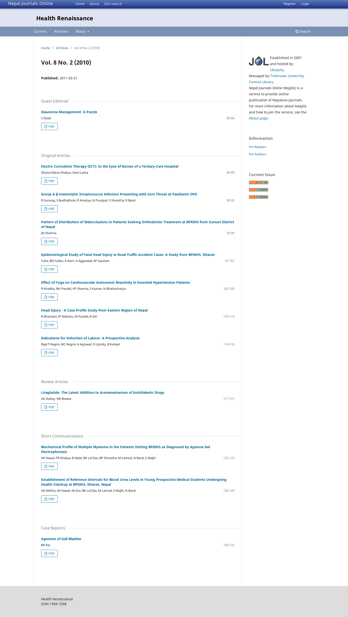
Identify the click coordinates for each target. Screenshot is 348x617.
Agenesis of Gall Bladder (61, 538)
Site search (113, 3)
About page (258, 118)
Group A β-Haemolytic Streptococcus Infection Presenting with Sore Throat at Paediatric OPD (119, 194)
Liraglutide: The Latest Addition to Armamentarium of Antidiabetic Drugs (102, 392)
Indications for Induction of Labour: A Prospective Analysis (90, 338)
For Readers (257, 147)
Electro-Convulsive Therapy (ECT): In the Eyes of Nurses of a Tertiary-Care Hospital (109, 166)
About (94, 3)
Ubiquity (277, 69)
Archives (61, 31)
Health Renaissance (64, 18)
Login (305, 3)
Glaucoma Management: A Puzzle (69, 112)
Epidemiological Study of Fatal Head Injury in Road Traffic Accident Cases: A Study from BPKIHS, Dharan (128, 254)
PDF (51, 126)
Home (80, 3)
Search (303, 31)
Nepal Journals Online (30, 3)
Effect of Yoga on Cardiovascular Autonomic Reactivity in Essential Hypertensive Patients (115, 282)
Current (40, 31)
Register (290, 3)
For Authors (257, 154)
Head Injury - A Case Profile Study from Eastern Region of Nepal (94, 310)
